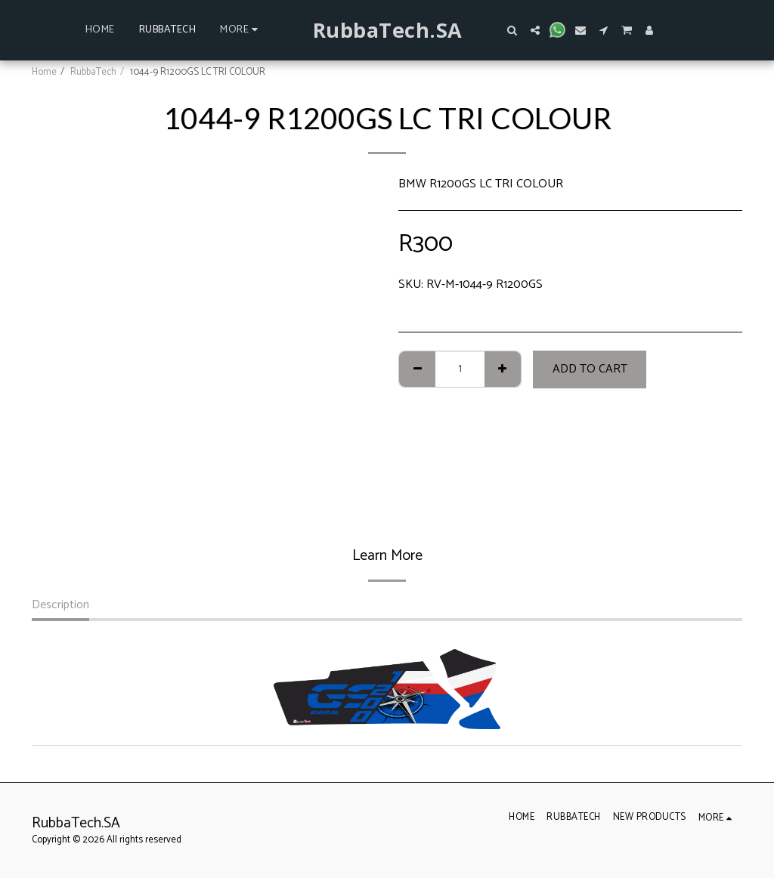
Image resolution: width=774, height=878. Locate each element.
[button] (512, 30)
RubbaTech (93, 72)
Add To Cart (590, 369)
